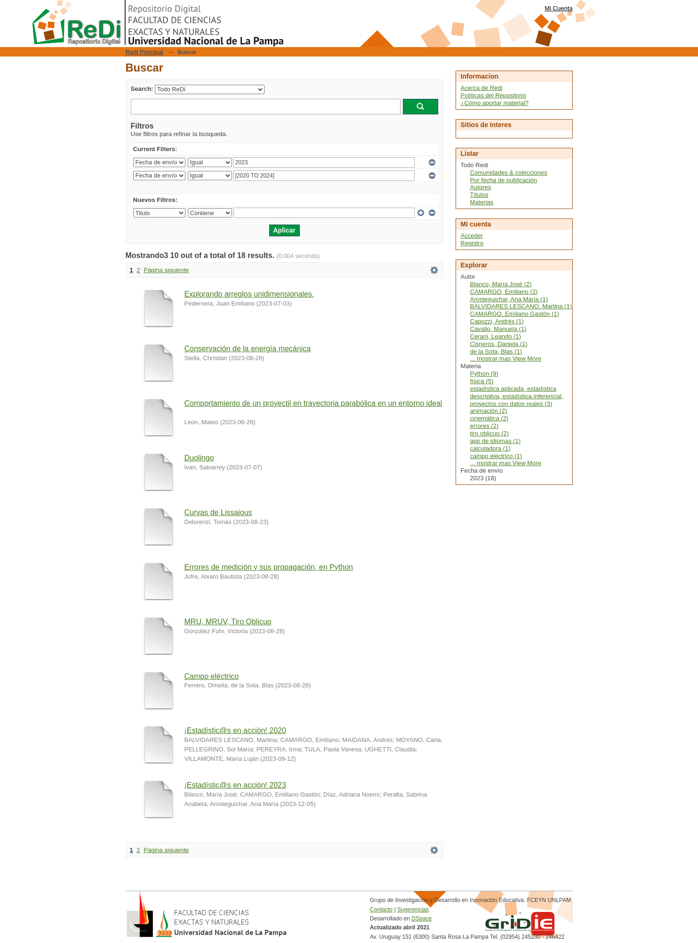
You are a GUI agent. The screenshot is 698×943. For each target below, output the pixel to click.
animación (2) (488, 410)
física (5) (482, 381)
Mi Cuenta (558, 8)
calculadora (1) (490, 448)
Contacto (381, 909)
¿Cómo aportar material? (495, 102)
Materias (482, 202)
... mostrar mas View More (505, 358)
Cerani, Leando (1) (495, 336)
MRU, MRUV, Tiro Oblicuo (228, 622)
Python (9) (484, 373)
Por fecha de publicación (503, 180)
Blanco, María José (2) (501, 284)
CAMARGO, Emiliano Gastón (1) (514, 313)
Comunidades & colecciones (508, 172)
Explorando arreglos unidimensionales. (249, 294)
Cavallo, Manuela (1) (498, 328)
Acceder (472, 235)
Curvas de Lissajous (218, 512)
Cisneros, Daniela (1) (499, 343)
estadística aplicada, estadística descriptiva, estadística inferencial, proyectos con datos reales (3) (516, 396)
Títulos (479, 194)
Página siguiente (166, 270)
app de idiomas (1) (495, 440)
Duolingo (199, 458)
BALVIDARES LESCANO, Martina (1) (521, 306)
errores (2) (484, 425)
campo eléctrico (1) (496, 455)
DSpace (421, 918)
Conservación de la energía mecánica (248, 349)
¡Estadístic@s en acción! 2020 (235, 730)
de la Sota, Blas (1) (496, 351)
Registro (472, 243)
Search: (142, 88)
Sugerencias (413, 909)
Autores (480, 187)
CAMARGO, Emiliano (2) (504, 291)
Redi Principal (144, 52)
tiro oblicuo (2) (489, 433)
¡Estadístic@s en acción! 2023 (235, 785)
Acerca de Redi (482, 87)
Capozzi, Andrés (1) (497, 321)
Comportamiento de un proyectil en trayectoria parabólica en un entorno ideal (313, 403)
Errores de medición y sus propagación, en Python (269, 567)
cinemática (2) (489, 418)
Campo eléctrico (212, 676)
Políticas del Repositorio (493, 95)
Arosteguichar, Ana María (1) (509, 299)
